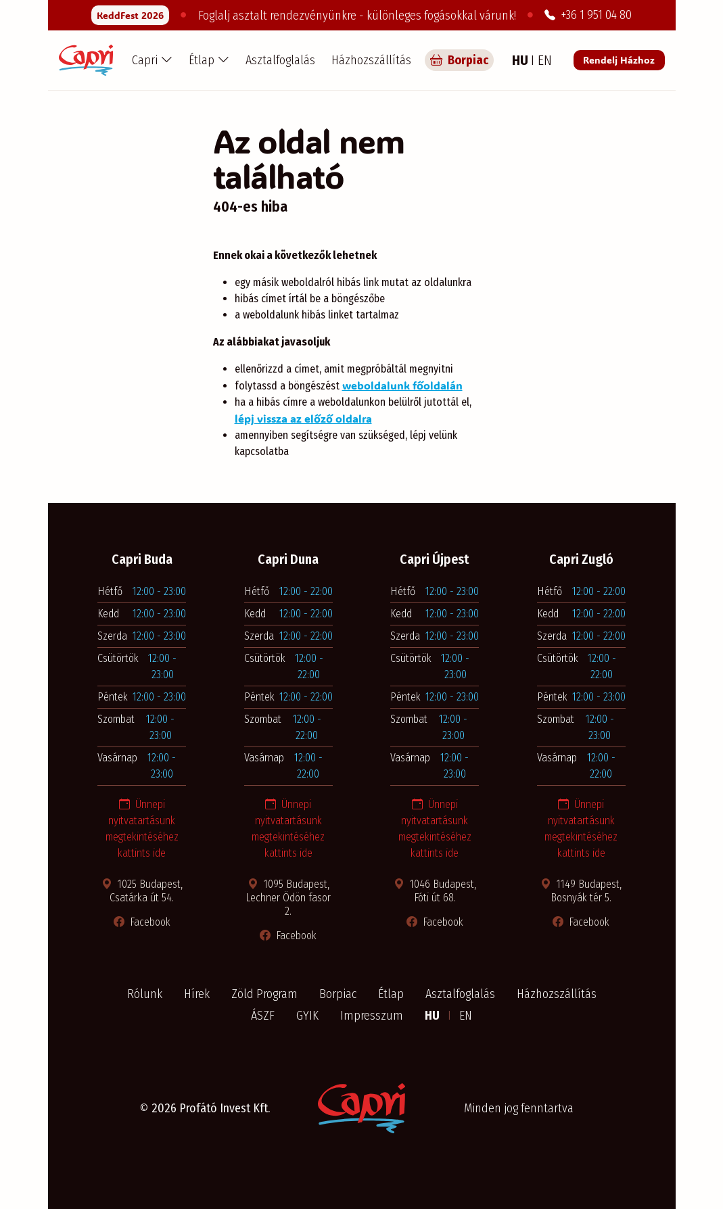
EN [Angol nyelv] (545, 60)
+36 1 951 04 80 (588, 14)
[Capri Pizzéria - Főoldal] (86, 60)
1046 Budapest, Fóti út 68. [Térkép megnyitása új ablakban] (435, 891)
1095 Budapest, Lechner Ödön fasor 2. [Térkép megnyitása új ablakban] (288, 898)
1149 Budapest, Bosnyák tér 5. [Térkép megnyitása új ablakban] (581, 891)
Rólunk (144, 994)
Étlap (391, 994)
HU (433, 1015)
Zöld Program (264, 994)
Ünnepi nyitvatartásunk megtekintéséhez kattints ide (142, 828)
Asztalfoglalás (280, 60)
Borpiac (337, 994)
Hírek (197, 994)
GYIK (307, 1015)
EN (465, 1015)
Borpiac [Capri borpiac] (459, 60)
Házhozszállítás (371, 60)
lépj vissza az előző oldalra (303, 418)
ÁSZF (263, 1015)
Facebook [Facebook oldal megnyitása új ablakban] (142, 922)
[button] (152, 60)
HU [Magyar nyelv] (521, 60)
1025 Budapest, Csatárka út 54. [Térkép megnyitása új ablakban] (142, 891)
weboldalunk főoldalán (402, 385)
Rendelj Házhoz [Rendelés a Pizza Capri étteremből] (619, 59)
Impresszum (371, 1015)
